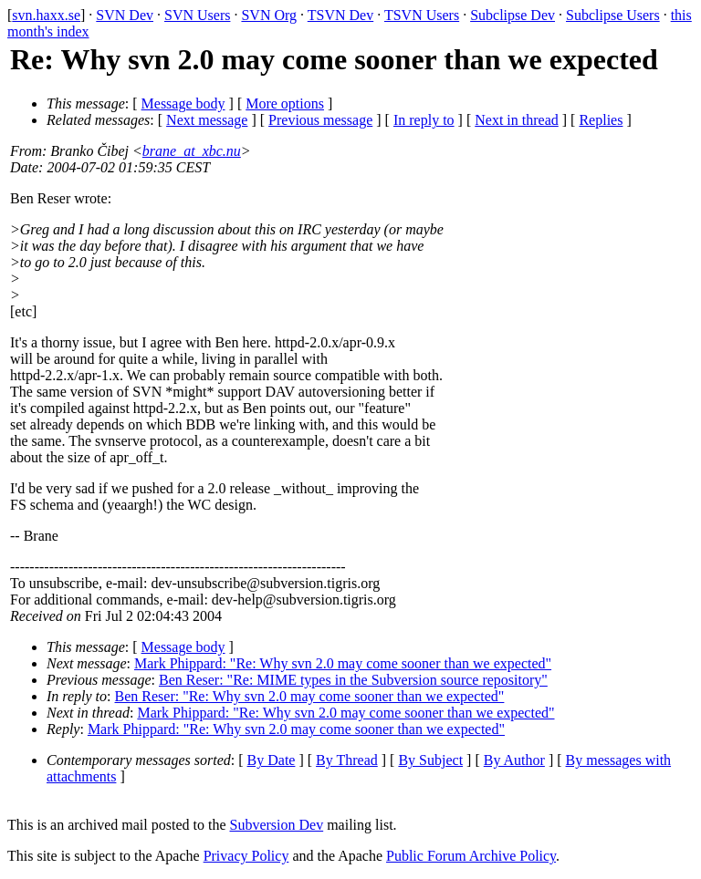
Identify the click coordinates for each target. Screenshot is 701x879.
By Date (271, 760)
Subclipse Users (613, 15)
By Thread (347, 760)
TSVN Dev (340, 15)
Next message (206, 120)
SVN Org (269, 15)
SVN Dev (124, 15)
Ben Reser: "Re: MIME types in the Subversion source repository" (353, 680)
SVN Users (197, 15)
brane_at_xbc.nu (191, 151)
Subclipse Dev (512, 15)
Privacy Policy (246, 855)
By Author (514, 760)
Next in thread (517, 120)
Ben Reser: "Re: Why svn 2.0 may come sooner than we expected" (310, 696)
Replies (601, 120)
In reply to (424, 120)
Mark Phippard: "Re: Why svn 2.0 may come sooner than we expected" (342, 663)
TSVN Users (421, 15)
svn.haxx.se (46, 15)
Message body (183, 103)
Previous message (320, 120)
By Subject (430, 760)
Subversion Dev (277, 824)
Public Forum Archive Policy (471, 855)
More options (285, 103)
